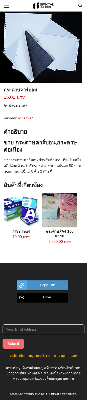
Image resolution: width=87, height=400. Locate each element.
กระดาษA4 (25, 118)
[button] (42, 285)
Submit (13, 344)
